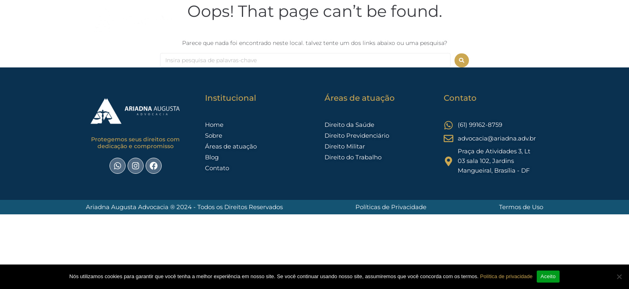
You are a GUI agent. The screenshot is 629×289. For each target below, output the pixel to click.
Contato (390, 19)
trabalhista (428, 19)
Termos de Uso (521, 207)
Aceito (548, 276)
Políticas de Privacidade (390, 207)
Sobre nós (268, 19)
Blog (362, 19)
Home (234, 19)
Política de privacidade (506, 276)
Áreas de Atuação (319, 19)
